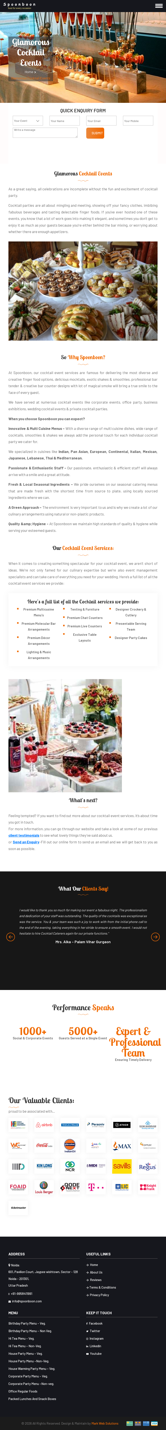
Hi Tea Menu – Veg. (21, 1338)
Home (30, 72)
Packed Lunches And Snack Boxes (32, 1399)
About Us (94, 1272)
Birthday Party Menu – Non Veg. (30, 1331)
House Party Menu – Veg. (25, 1353)
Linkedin (93, 1346)
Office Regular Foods (22, 1391)
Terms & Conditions (101, 1287)
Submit (97, 133)
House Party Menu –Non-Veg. (28, 1361)
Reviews (94, 1280)
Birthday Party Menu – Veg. (27, 1323)
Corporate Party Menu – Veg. (28, 1376)
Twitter (93, 1331)
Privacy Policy (97, 1295)
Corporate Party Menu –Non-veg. (31, 1384)
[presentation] (10, 937)
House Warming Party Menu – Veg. (31, 1368)
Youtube (94, 1353)
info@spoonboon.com (25, 1301)
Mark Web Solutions (104, 1423)
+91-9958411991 (20, 1293)
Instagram (95, 1338)
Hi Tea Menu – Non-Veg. (25, 1346)
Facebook (94, 1323)
